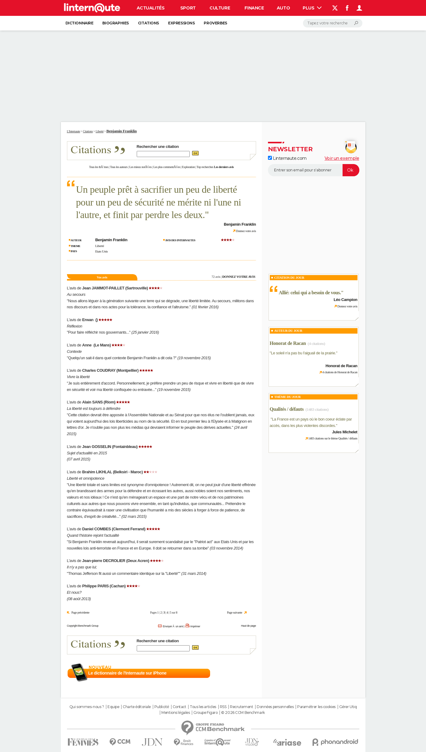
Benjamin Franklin (121, 131)
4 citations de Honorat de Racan (339, 372)
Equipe (113, 707)
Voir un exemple (342, 158)
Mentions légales (175, 713)
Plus (312, 8)
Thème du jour (287, 397)
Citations (148, 23)
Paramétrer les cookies (316, 707)
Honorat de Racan (288, 343)
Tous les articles (203, 707)
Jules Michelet (344, 432)
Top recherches (205, 167)
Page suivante (234, 612)
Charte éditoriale (137, 707)
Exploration (188, 167)
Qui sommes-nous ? (86, 707)
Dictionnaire (79, 23)
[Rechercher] (332, 23)
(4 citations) (316, 343)
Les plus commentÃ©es (166, 167)
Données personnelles (275, 707)
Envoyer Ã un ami (173, 626)
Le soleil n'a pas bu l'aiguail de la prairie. (303, 353)
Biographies (115, 23)
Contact (179, 707)
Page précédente (81, 612)
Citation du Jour (289, 277)
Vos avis (102, 277)
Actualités (151, 8)
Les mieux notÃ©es (140, 167)
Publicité (161, 707)
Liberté (99, 246)
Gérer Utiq (348, 707)
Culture (219, 8)
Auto (283, 8)
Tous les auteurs (119, 167)
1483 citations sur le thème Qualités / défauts (332, 438)
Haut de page (248, 625)
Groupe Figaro (205, 713)
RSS (223, 707)
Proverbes (215, 23)
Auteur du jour (288, 330)
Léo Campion (345, 299)
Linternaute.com (287, 158)
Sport (188, 8)
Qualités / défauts (287, 409)
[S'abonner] (313, 170)
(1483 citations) (316, 409)
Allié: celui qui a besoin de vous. (310, 292)
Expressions (181, 23)
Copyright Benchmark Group (83, 625)
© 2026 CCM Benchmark (243, 713)
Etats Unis (101, 251)
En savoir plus (242, 673)
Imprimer (195, 626)
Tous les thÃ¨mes (98, 167)
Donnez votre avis (246, 231)
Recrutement (241, 707)
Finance (254, 8)
